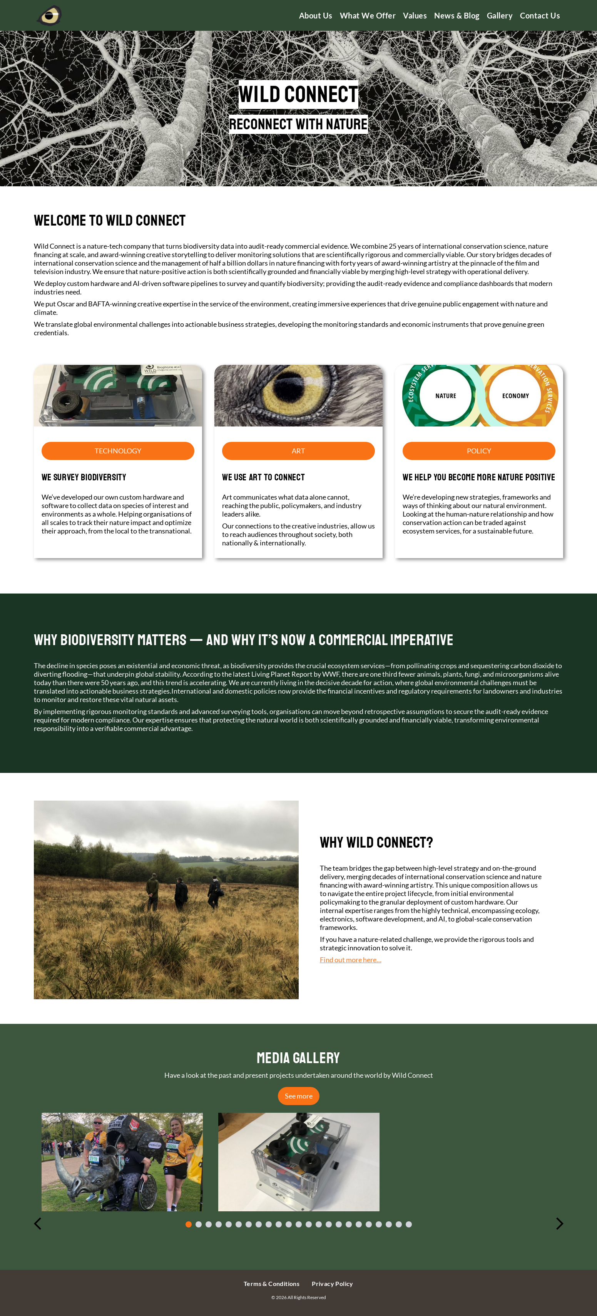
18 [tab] (359, 1224)
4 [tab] (219, 1224)
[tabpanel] (122, 1162)
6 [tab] (239, 1224)
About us (316, 15)
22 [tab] (399, 1224)
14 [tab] (319, 1224)
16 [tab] (339, 1224)
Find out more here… (350, 959)
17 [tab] (349, 1224)
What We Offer (368, 15)
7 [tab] (249, 1224)
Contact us (540, 15)
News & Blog (457, 15)
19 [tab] (369, 1224)
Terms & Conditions (271, 1283)
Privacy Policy (332, 1283)
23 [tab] (409, 1224)
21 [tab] (389, 1224)
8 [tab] (259, 1224)
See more (299, 1096)
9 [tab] (269, 1224)
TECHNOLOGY (118, 450)
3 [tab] (209, 1224)
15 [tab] (329, 1224)
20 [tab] (379, 1224)
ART (298, 450)
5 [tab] (229, 1224)
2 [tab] (199, 1224)
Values (415, 15)
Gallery (500, 15)
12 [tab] (299, 1224)
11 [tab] (289, 1224)
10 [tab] (279, 1224)
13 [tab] (309, 1224)
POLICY (479, 450)
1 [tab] (189, 1224)
